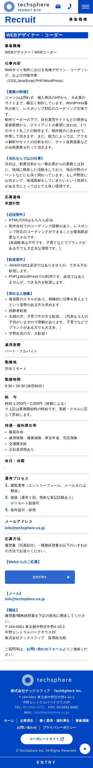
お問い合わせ (27, 727)
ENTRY (40, 581)
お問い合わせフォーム (44, 649)
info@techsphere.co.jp (25, 528)
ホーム (9, 720)
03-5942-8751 (34, 707)
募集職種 (82, 720)
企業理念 (26, 720)
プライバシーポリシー (59, 727)
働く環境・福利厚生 (54, 720)
